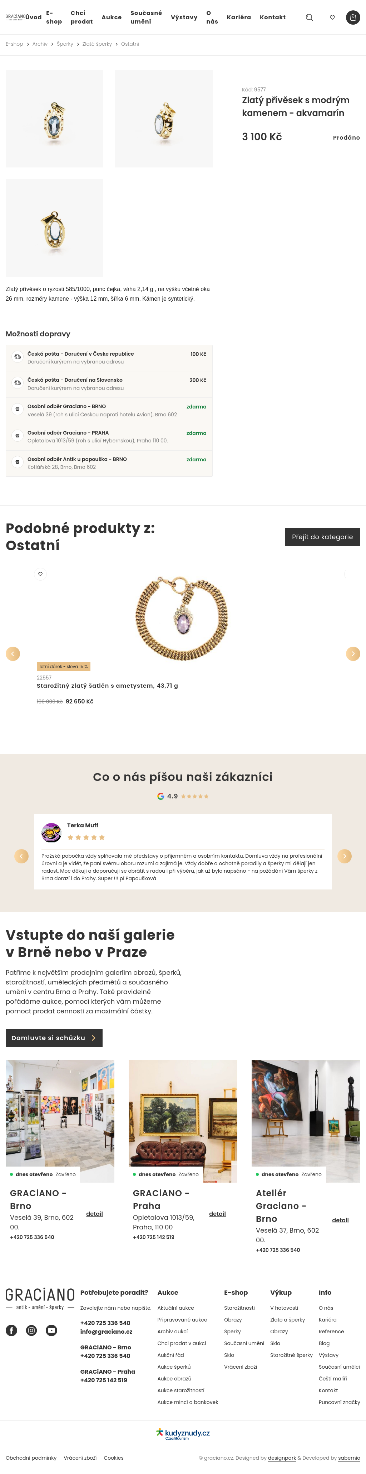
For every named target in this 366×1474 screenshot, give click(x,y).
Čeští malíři (333, 1383)
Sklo (229, 1360)
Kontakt (273, 17)
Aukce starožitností (180, 1395)
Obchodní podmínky (31, 1463)
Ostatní (130, 43)
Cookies (113, 1463)
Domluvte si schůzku (54, 1042)
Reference (331, 1336)
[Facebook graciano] (11, 1335)
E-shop (54, 17)
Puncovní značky (339, 1407)
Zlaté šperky (97, 43)
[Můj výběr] (332, 17)
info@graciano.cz (106, 1337)
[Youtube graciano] (51, 1335)
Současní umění (244, 1348)
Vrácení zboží (240, 1371)
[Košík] (353, 17)
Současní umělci (339, 1371)
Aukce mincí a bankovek (187, 1407)
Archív (40, 43)
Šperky (65, 43)
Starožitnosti (239, 1313)
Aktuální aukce (175, 1313)
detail (94, 1219)
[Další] (353, 656)
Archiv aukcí (172, 1336)
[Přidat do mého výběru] (42, 576)
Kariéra (239, 17)
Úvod (33, 17)
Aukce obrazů (174, 1383)
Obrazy (233, 1324)
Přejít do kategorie (322, 536)
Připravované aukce (182, 1324)
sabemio (349, 1463)
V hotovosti (284, 1313)
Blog (324, 1348)
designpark (282, 1463)
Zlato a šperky (287, 1324)
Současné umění (146, 17)
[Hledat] (309, 17)
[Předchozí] (13, 656)
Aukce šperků (174, 1371)
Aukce (112, 17)
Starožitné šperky (291, 1360)
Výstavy (184, 17)
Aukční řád (170, 1360)
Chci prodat (82, 17)
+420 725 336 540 (32, 1242)
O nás (212, 17)
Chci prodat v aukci (181, 1348)
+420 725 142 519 (153, 1242)
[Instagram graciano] (31, 1335)
